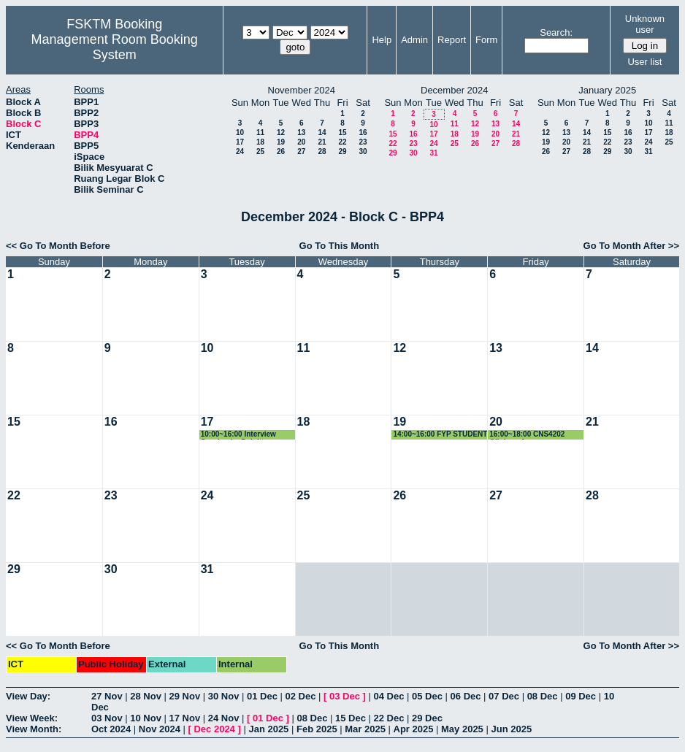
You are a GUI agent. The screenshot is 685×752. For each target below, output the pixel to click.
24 (240, 151)
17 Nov (185, 718)
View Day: (28, 696)
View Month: (33, 729)
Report (451, 39)
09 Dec (580, 696)
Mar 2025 (365, 729)
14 (322, 132)
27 (301, 151)
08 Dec (542, 696)
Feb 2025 (316, 729)
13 (301, 132)
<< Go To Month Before (58, 245)
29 (342, 151)
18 (260, 142)
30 (363, 151)
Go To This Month (339, 245)
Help (381, 39)
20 (301, 142)
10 (240, 132)
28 (322, 151)
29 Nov (185, 696)
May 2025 (462, 729)
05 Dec (427, 696)
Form (486, 39)
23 (363, 142)
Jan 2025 (268, 729)
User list (644, 61)
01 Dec (262, 696)
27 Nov (107, 696)
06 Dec (466, 696)
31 (433, 153)
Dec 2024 (214, 729)
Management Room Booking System (114, 47)
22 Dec (389, 718)
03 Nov (107, 718)
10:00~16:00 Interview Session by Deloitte (238, 435)
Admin (414, 39)
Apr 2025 (414, 729)
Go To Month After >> (631, 245)
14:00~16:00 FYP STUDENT (440, 434)
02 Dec (301, 696)
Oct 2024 (111, 729)
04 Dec (389, 696)
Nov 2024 (159, 729)
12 (281, 132)
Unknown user (645, 24)
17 (240, 142)
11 (260, 132)
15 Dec (350, 718)
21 (322, 142)
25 (260, 151)
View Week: (32, 718)
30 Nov (224, 696)
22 (342, 142)
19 (281, 142)
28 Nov (145, 696)
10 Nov (145, 718)
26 (281, 151)
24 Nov (224, 718)
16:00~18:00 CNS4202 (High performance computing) (527, 435)
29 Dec (427, 718)
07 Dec (504, 696)
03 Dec (344, 696)
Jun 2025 (511, 729)
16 (363, 132)
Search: (556, 32)
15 (342, 132)
